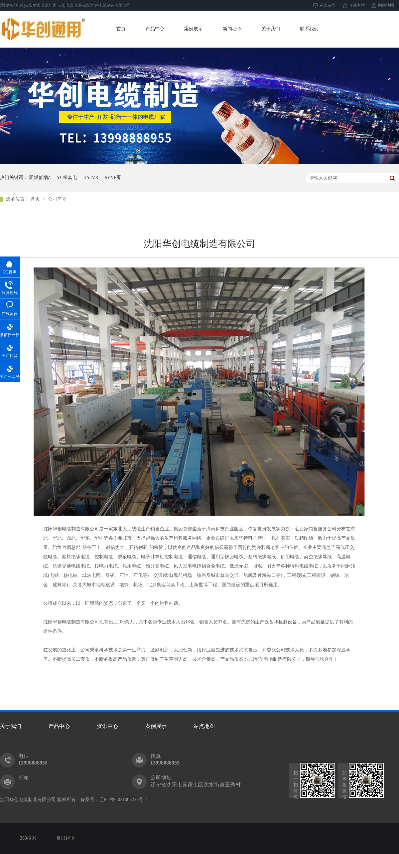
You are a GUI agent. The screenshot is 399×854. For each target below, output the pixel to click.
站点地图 (204, 726)
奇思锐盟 (65, 838)
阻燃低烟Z (40, 177)
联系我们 (309, 28)
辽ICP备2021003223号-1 (123, 799)
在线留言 (327, 5)
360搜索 (28, 838)
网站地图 (386, 5)
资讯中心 (107, 726)
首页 (121, 28)
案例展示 (193, 28)
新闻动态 (232, 28)
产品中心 (155, 28)
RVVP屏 (112, 177)
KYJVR (90, 177)
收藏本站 (357, 5)
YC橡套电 (67, 177)
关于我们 (270, 28)
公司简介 (57, 199)
